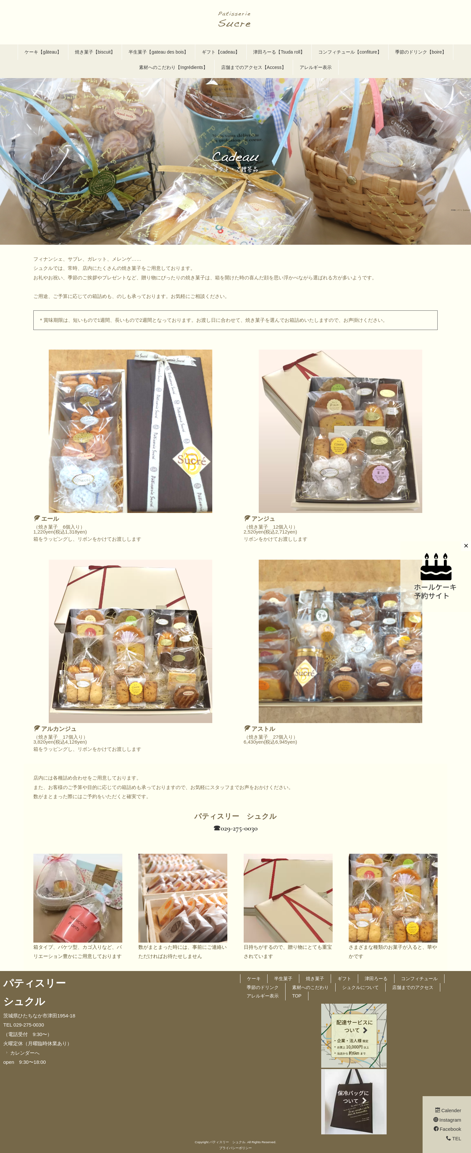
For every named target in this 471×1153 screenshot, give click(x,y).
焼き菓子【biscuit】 (95, 52)
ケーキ (254, 978)
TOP (297, 995)
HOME (453, 210)
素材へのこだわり (310, 987)
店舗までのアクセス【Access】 (253, 67)
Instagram (447, 1120)
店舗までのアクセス (412, 987)
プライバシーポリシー (235, 1148)
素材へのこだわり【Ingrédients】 (173, 67)
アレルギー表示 (316, 67)
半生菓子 (283, 978)
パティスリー (34, 983)
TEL (453, 1138)
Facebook (447, 1129)
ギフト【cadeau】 (221, 52)
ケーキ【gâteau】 (43, 52)
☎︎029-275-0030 (235, 828)
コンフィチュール (419, 978)
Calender (448, 1110)
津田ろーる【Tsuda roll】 (279, 52)
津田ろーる (376, 978)
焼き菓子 (315, 978)
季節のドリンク (263, 987)
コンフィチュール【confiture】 (350, 52)
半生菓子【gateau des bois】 (158, 52)
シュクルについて (360, 987)
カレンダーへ (22, 1053)
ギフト (344, 978)
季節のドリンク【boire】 (420, 52)
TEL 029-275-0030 (23, 1025)
